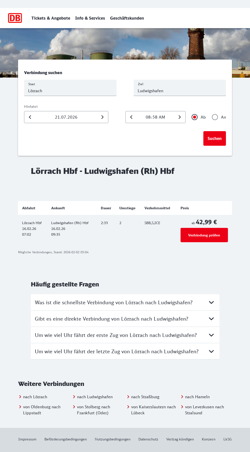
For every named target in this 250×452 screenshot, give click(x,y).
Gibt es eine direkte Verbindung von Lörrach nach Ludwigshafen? (125, 319)
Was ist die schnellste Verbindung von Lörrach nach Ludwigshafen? (125, 302)
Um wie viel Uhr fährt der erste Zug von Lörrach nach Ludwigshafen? (125, 335)
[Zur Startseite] (15, 18)
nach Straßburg (145, 396)
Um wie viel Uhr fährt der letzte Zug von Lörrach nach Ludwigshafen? (125, 351)
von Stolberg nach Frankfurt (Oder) (93, 409)
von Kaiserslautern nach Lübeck (153, 409)
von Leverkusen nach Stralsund (204, 409)
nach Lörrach (35, 396)
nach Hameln (197, 396)
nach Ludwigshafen (95, 396)
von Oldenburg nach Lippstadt (41, 409)
